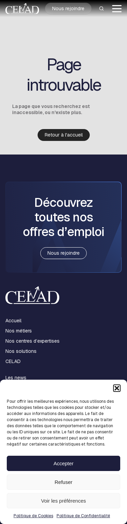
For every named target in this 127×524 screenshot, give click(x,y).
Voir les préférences (63, 501)
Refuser (63, 482)
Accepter (63, 463)
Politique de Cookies (33, 516)
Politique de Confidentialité (83, 516)
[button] (116, 388)
